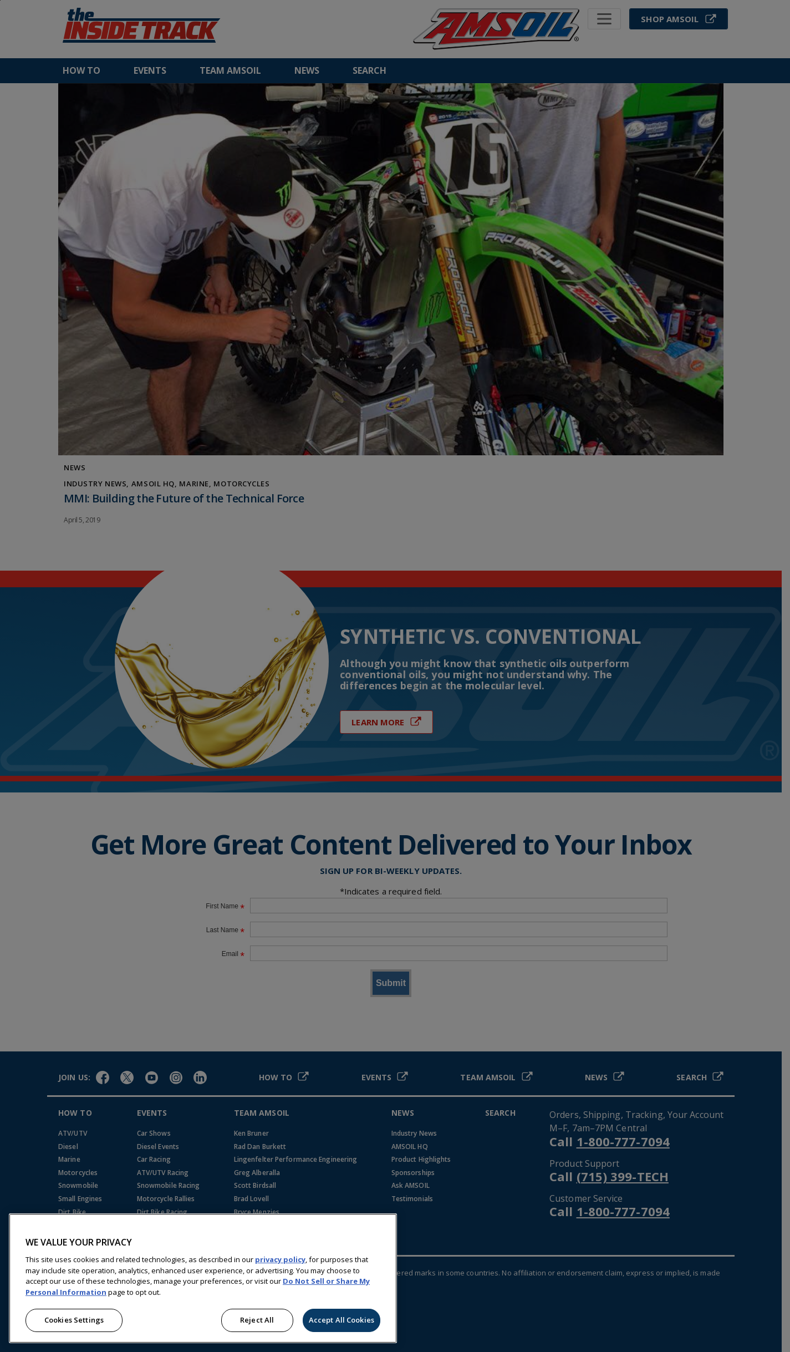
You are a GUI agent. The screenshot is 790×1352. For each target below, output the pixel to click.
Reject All (257, 1320)
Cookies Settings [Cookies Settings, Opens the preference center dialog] (74, 1320)
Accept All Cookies (341, 1320)
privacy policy (280, 1259)
